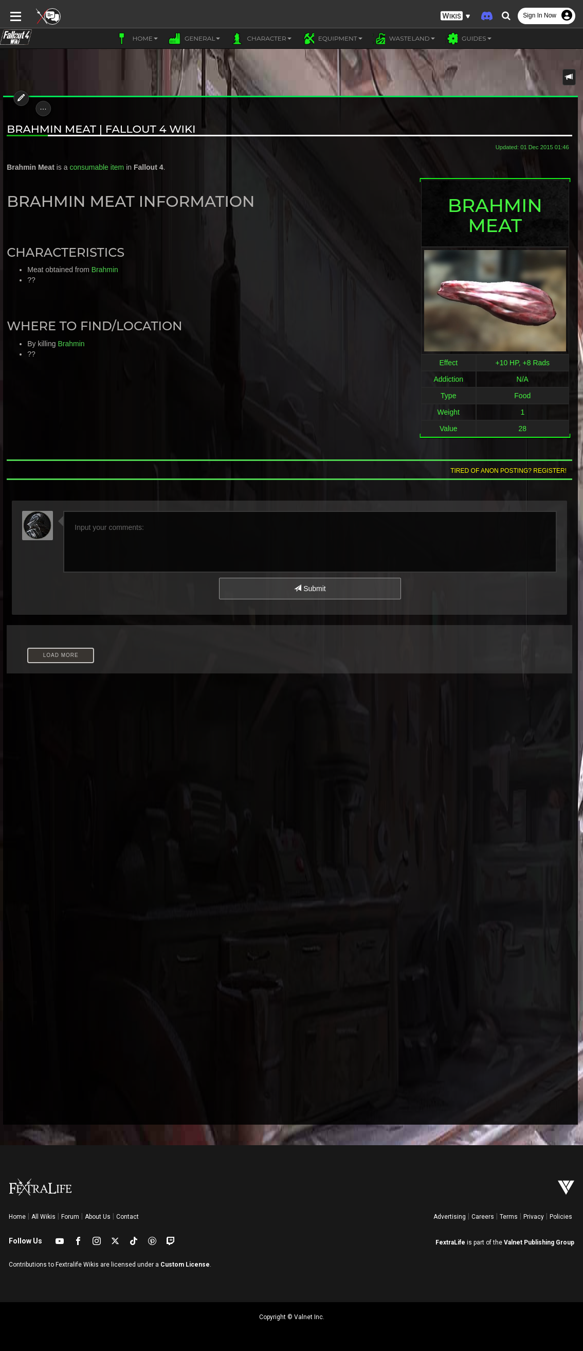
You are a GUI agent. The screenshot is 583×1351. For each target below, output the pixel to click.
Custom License (185, 1264)
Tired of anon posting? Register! (511, 470)
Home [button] (136, 38)
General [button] (194, 38)
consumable (86, 167)
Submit (309, 588)
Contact (127, 1216)
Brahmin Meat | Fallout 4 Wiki (98, 129)
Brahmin (101, 269)
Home (17, 1216)
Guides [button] (468, 38)
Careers (482, 1216)
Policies (561, 1216)
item (114, 167)
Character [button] (260, 38)
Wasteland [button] (404, 38)
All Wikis (43, 1216)
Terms (509, 1216)
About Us (98, 1216)
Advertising (449, 1216)
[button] (455, 16)
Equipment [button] (332, 38)
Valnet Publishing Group (539, 1242)
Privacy (533, 1216)
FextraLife (450, 1242)
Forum (70, 1216)
